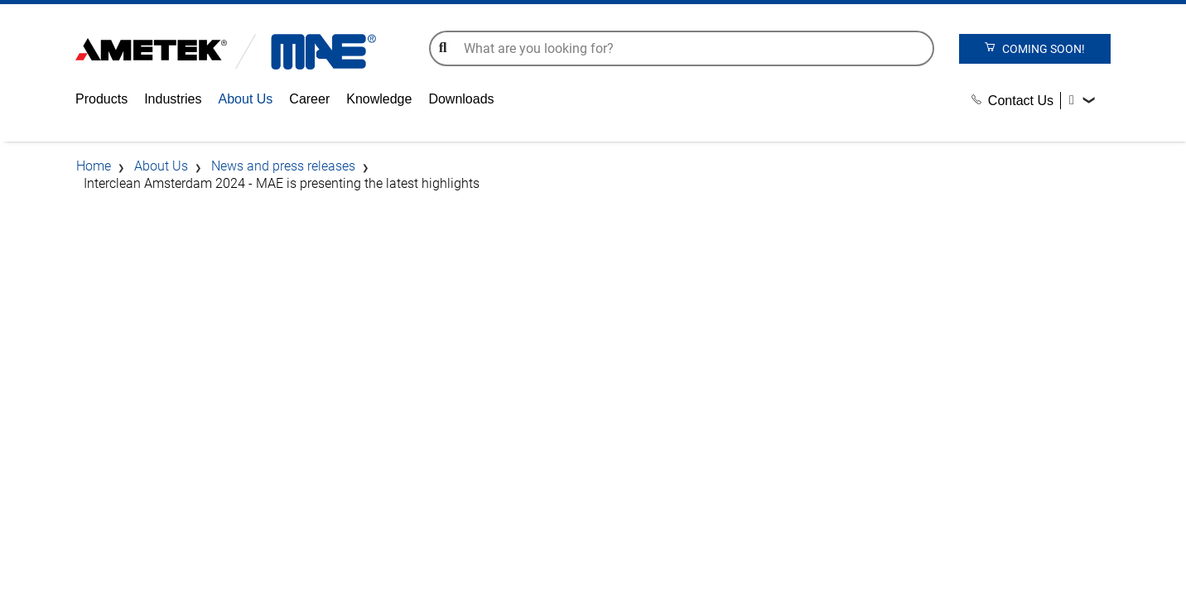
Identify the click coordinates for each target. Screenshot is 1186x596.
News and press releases (283, 166)
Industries (172, 99)
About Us (246, 99)
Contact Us (1012, 101)
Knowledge (379, 99)
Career (309, 99)
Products (101, 99)
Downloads (461, 99)
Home (93, 166)
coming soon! (1034, 48)
